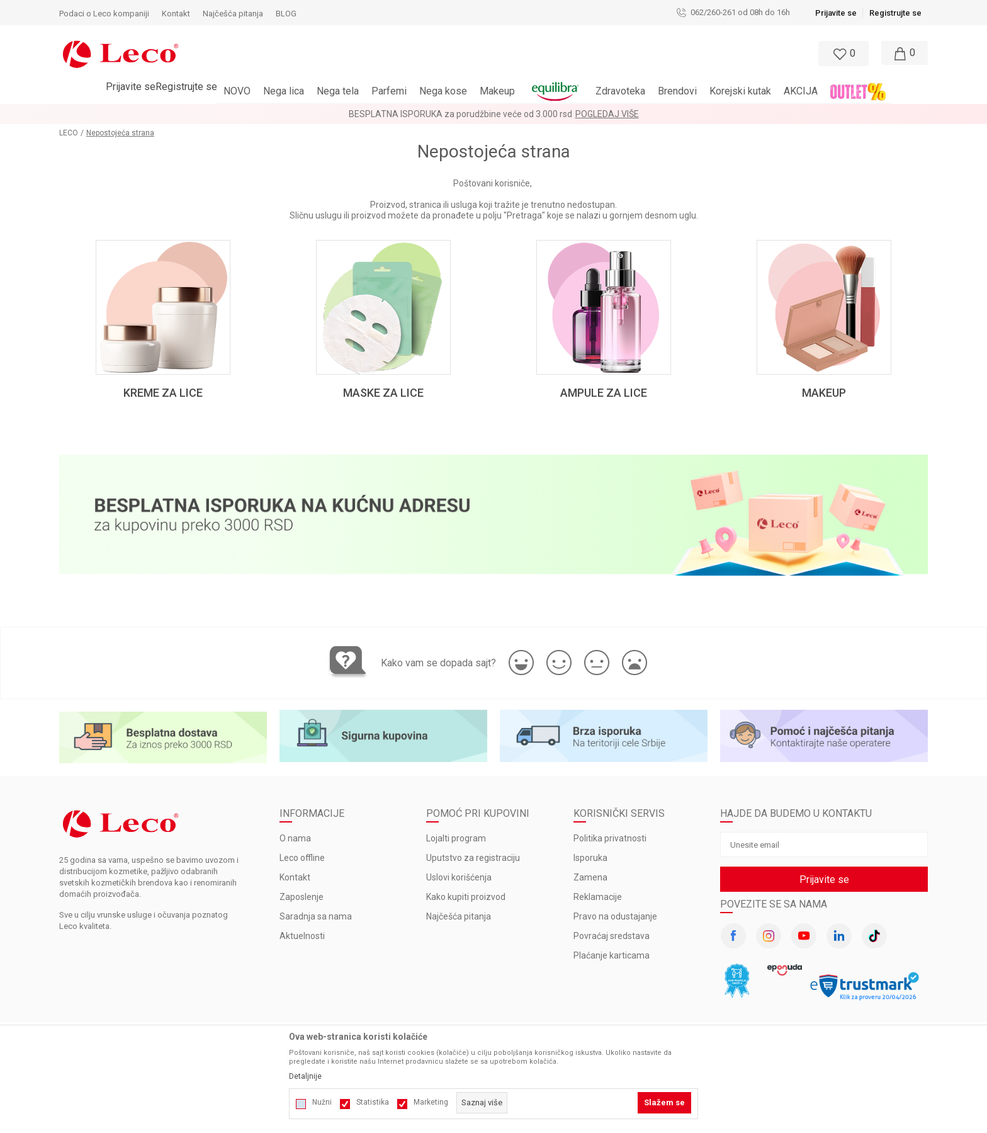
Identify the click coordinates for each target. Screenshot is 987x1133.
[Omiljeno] (842, 53)
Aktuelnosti (302, 936)
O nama (295, 838)
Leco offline (302, 858)
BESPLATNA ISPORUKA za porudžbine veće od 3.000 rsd (460, 114)
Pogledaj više (607, 114)
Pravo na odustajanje (615, 916)
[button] (438, 53)
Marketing (431, 1102)
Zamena (590, 877)
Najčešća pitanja (458, 916)
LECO (68, 132)
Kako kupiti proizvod (465, 897)
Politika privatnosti (609, 838)
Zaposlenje (301, 897)
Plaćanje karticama (611, 955)
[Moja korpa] (902, 53)
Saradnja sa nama (315, 916)
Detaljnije (305, 1076)
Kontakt (294, 877)
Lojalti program (456, 838)
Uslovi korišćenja (459, 877)
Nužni (322, 1102)
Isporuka (590, 858)
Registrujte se (895, 13)
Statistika (372, 1102)
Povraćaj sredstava (611, 936)
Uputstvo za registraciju (473, 858)
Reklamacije (597, 897)
